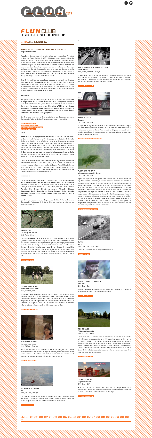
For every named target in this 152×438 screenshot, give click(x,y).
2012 (69, 417)
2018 (98, 417)
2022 (117, 417)
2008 (50, 417)
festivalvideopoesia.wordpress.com (32, 127)
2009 (55, 417)
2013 (74, 417)
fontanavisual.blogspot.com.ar (88, 209)
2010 (60, 417)
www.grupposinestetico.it (29, 309)
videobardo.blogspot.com (29, 125)
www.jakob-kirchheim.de (86, 86)
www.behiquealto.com (85, 296)
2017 (93, 417)
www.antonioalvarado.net (29, 360)
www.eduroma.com (27, 405)
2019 (103, 417)
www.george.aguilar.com (86, 396)
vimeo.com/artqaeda (27, 260)
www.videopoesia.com (28, 123)
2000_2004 (34, 417)
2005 (41, 417)
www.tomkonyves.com (85, 356)
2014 (79, 417)
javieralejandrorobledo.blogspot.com (90, 138)
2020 (108, 417)
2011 (65, 417)
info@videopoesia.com (28, 129)
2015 (84, 417)
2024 (127, 417)
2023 (122, 417)
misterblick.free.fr (84, 254)
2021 (112, 417)
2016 (89, 417)
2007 (46, 417)
